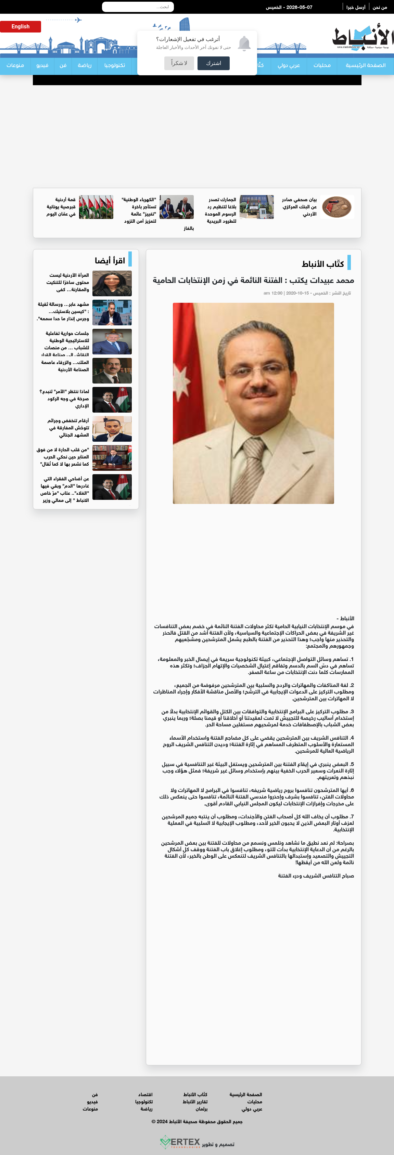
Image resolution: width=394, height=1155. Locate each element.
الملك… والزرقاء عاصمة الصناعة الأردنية (65, 365)
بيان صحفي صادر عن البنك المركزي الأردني (299, 205)
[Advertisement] (197, 136)
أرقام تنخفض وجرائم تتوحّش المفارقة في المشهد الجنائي (68, 426)
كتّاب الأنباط (323, 262)
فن (63, 66)
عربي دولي (289, 66)
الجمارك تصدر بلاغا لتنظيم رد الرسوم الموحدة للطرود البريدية (220, 209)
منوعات (15, 66)
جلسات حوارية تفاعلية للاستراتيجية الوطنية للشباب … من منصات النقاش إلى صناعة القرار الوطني (86, 346)
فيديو (42, 66)
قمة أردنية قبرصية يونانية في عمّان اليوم (61, 205)
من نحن (380, 6)
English (21, 26)
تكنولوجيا (114, 66)
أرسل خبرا (356, 6)
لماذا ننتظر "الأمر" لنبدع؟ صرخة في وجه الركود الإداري (64, 397)
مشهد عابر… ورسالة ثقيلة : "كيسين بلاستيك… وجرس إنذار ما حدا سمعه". (63, 310)
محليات (322, 66)
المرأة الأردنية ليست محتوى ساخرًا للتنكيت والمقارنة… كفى (68, 281)
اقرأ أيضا (110, 259)
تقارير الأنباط (195, 1100)
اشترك (213, 63)
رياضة (84, 66)
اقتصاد (145, 1093)
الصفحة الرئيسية (365, 66)
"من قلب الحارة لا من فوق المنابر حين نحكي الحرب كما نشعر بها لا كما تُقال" (63, 455)
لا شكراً (179, 63)
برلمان (201, 1108)
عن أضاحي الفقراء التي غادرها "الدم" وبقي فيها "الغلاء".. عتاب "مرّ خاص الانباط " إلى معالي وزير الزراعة (86, 492)
